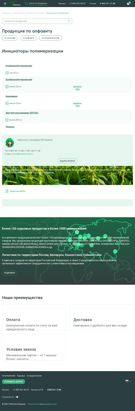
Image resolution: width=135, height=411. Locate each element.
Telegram (16, 397)
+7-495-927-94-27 (77, 3)
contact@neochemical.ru (22, 154)
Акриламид (12, 96)
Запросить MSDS (17, 191)
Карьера (21, 376)
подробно (9, 273)
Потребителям (8, 376)
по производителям (50, 38)
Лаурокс (10, 126)
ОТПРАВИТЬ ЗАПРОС (13, 382)
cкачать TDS (77, 88)
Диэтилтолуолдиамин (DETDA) (22, 113)
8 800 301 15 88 (54, 390)
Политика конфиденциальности (42, 404)
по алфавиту (28, 38)
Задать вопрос (67, 161)
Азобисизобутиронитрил (19, 66)
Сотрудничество (34, 376)
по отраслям (10, 38)
